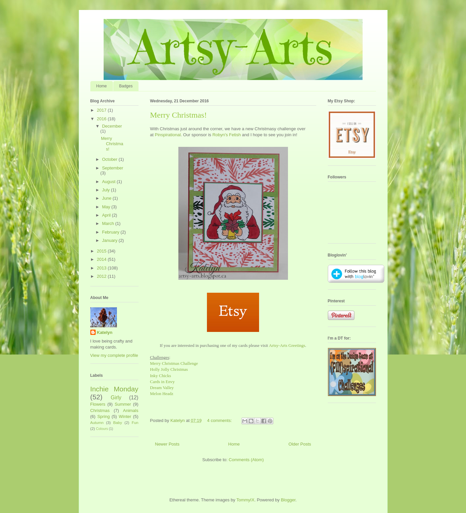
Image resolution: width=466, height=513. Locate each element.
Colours (102, 429)
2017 (102, 110)
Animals (130, 410)
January (110, 240)
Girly (116, 397)
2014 (102, 259)
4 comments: (220, 420)
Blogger (288, 499)
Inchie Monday (114, 389)
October (110, 159)
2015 (102, 251)
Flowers (98, 404)
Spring (103, 416)
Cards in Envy (162, 381)
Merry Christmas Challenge (174, 363)
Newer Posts (167, 444)
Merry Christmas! (178, 115)
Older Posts (300, 444)
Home (101, 86)
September (112, 167)
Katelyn (105, 332)
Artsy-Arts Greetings (287, 345)
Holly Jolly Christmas (169, 369)
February (111, 232)
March (108, 223)
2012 (102, 276)
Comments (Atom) (246, 459)
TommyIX (245, 499)
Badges (126, 86)
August (109, 181)
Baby (117, 422)
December (112, 126)
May (106, 206)
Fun (135, 422)
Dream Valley (162, 387)
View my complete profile (114, 355)
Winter (125, 416)
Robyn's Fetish (226, 134)
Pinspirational (168, 134)
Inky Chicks (160, 375)
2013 (102, 267)
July (106, 189)
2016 (102, 118)
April (107, 215)
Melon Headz (161, 393)
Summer (123, 404)
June (107, 198)
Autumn (97, 422)
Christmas (100, 410)
